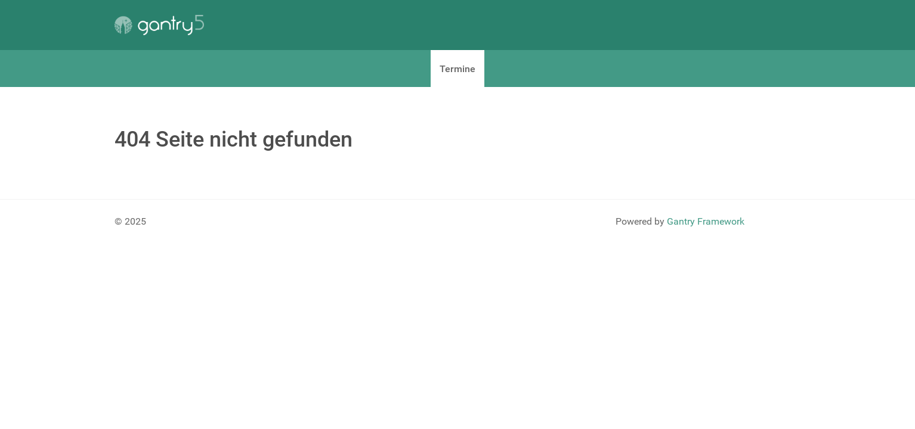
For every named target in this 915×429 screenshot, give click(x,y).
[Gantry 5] (159, 25)
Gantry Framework (705, 221)
